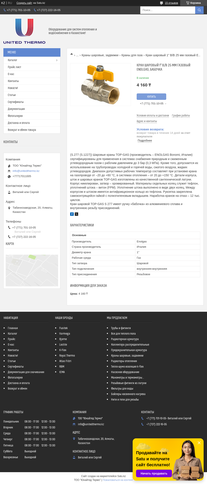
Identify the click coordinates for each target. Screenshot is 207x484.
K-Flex (62, 350)
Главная (13, 328)
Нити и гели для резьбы (125, 399)
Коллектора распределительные (130, 344)
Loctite (63, 344)
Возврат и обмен (17, 388)
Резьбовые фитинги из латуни (128, 383)
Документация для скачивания (26, 372)
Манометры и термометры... (127, 377)
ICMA (62, 372)
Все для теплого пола (123, 333)
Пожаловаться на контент (118, 480)
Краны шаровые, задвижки (100, 55)
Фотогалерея (15, 116)
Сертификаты (16, 102)
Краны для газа (132, 55)
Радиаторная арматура (125, 339)
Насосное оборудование (125, 372)
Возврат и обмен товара (22, 130)
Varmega (64, 333)
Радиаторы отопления (124, 361)
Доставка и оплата (19, 123)
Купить (151, 96)
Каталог (12, 60)
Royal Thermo (67, 355)
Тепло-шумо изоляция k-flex (127, 366)
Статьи (12, 95)
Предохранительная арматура (129, 350)
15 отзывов (171, 2)
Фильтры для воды (122, 388)
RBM (61, 366)
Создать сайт (24, 2)
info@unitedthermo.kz (26, 170)
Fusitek (63, 328)
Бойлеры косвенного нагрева (128, 394)
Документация (16, 109)
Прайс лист (14, 67)
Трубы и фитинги (121, 328)
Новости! (13, 88)
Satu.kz (121, 476)
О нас (11, 74)
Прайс (11, 339)
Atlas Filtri (65, 361)
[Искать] (199, 10)
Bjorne (63, 339)
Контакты (13, 81)
